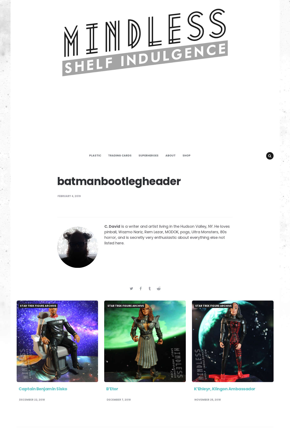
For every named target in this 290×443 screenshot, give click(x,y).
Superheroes (148, 155)
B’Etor (112, 389)
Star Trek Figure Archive (38, 305)
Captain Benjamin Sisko (43, 389)
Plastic (95, 155)
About (170, 155)
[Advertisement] (145, 118)
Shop (187, 155)
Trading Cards (120, 155)
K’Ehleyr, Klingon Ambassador (224, 389)
